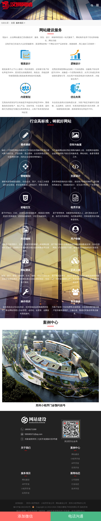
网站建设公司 (61, 503)
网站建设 (75, 454)
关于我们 (26, 447)
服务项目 (19, 23)
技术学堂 (75, 488)
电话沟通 (75, 516)
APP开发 (75, 463)
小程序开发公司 (47, 503)
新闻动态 (75, 473)
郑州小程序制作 (33, 503)
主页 (13, 23)
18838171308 (30, 429)
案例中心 (75, 447)
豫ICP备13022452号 (22, 507)
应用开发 (75, 467)
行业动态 (75, 484)
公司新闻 (75, 480)
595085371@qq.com (33, 434)
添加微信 (25, 516)
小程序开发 (75, 459)
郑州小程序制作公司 (77, 503)
